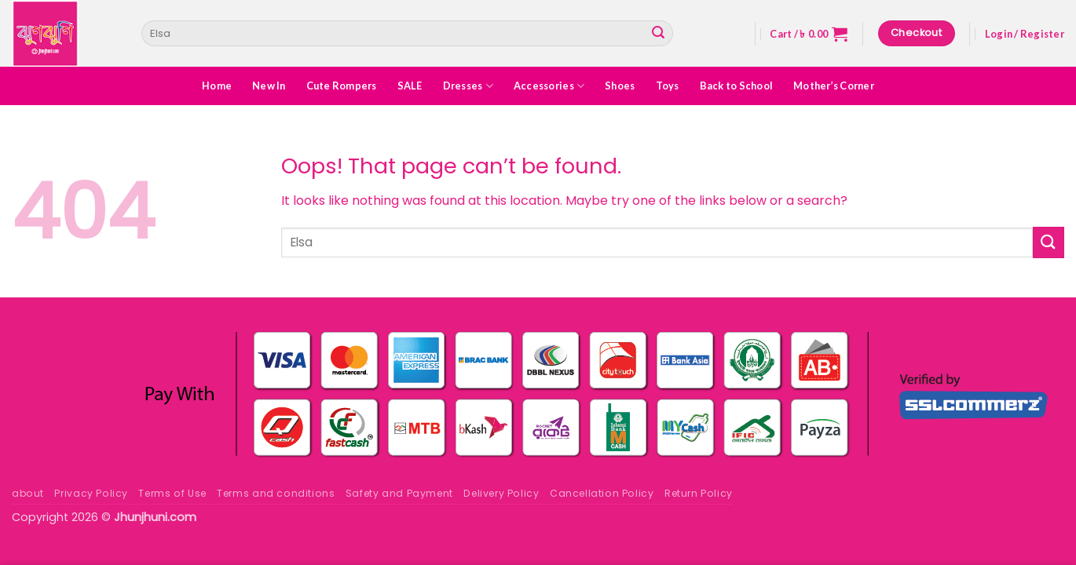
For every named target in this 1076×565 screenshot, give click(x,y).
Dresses (468, 85)
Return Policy (698, 493)
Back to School (737, 85)
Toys (667, 85)
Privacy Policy (91, 493)
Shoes (620, 85)
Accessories (549, 85)
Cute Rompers (341, 85)
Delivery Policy (501, 493)
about (28, 493)
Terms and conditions (276, 493)
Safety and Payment (399, 493)
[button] (808, 33)
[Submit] (658, 33)
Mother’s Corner (833, 85)
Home (217, 85)
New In (269, 85)
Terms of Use (172, 493)
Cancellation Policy (602, 493)
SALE (410, 85)
